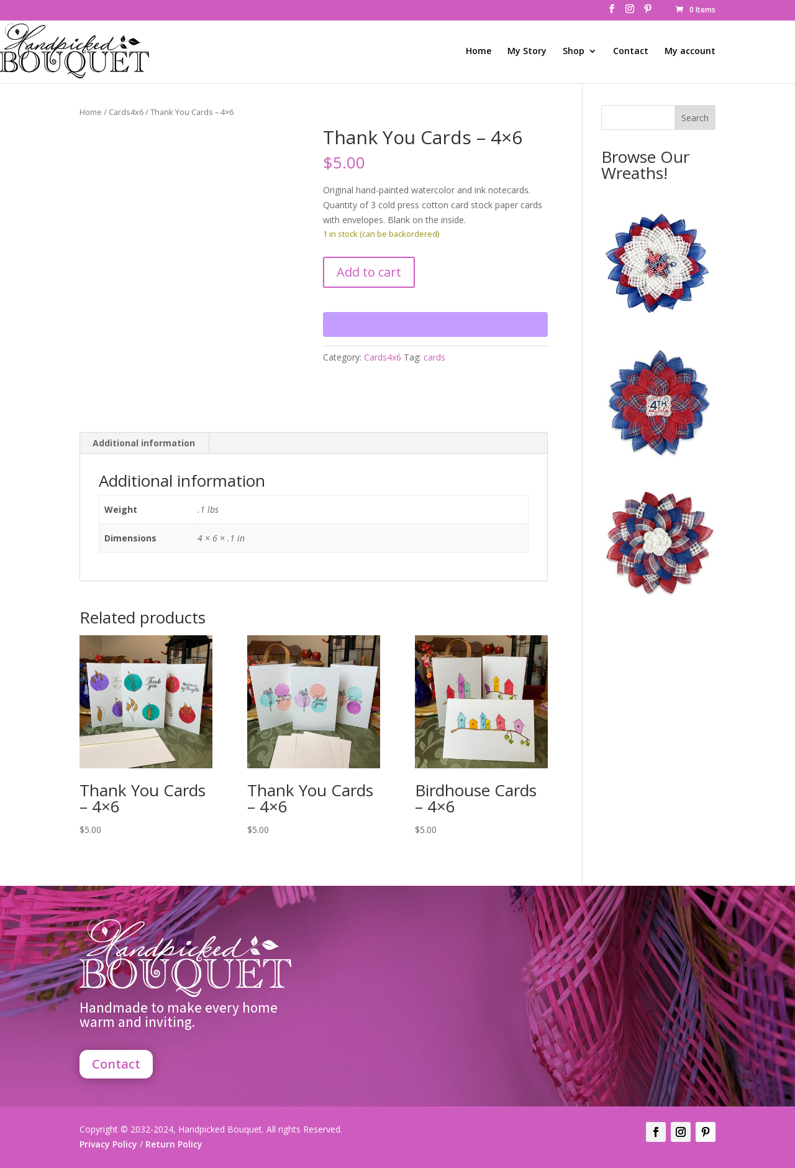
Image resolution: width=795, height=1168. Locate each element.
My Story (527, 52)
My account (690, 52)
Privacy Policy (108, 1144)
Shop (573, 52)
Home (478, 52)
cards (434, 357)
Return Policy (172, 1144)
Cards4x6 (126, 111)
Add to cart (369, 272)
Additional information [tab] (144, 443)
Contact (630, 52)
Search (695, 118)
